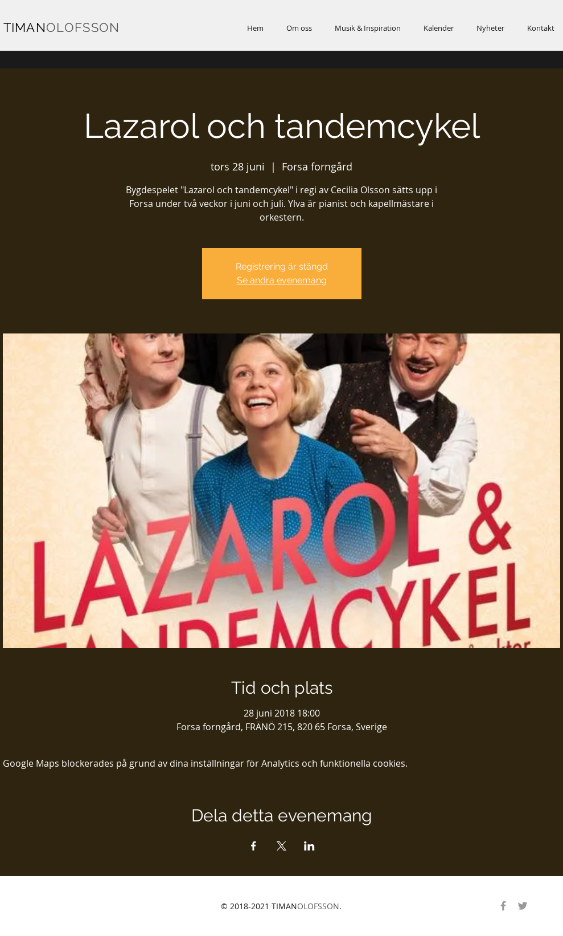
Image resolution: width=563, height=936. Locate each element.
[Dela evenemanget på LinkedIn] (309, 845)
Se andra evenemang (282, 280)
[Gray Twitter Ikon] (522, 906)
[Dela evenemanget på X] (281, 845)
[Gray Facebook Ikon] (503, 906)
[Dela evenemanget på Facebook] (253, 845)
